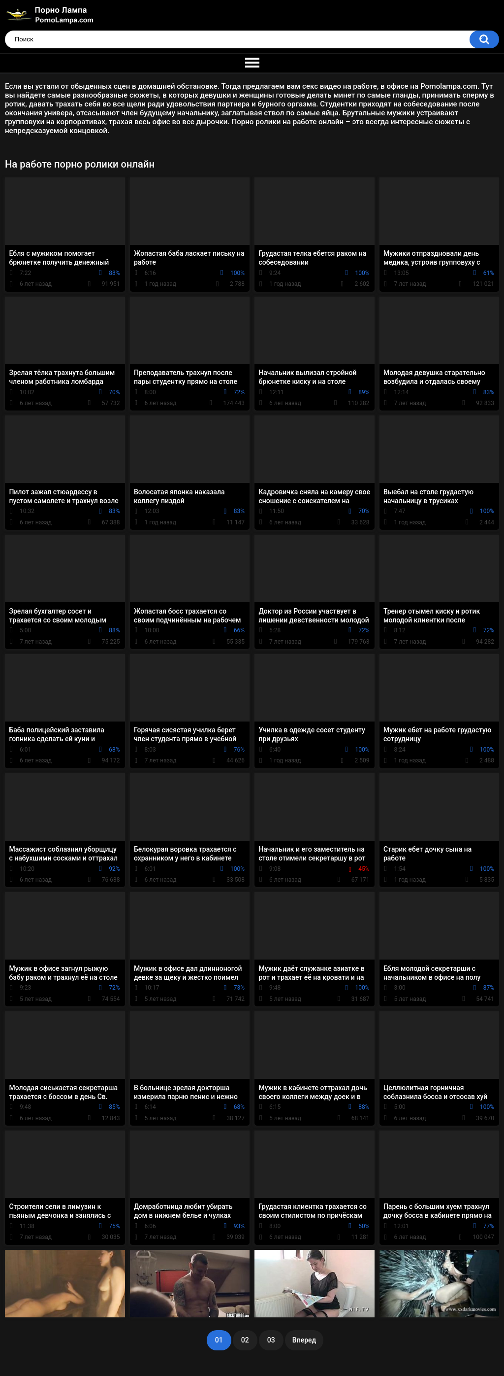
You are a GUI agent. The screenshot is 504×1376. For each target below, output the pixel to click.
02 (245, 1340)
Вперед (304, 1340)
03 (271, 1340)
